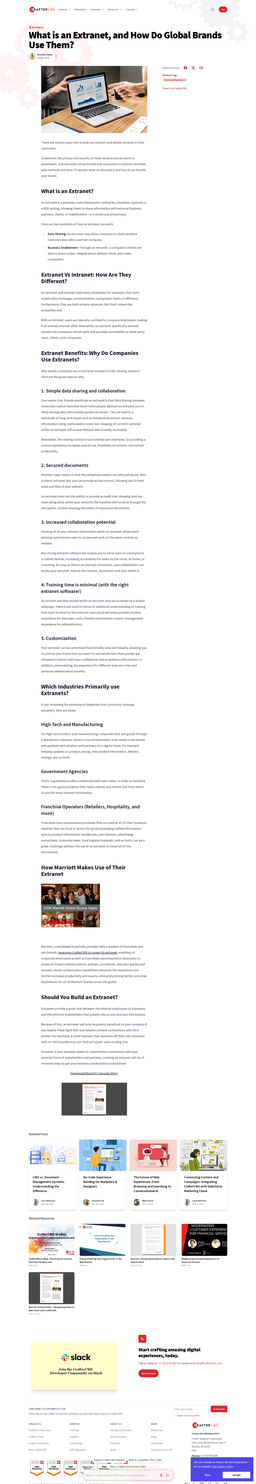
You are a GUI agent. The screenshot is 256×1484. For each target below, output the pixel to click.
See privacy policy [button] (222, 1466)
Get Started (148, 1373)
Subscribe (219, 1409)
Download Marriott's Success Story (94, 1073)
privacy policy (193, 1415)
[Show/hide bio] (56, 56)
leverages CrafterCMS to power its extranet (87, 952)
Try (223, 9)
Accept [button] (236, 1475)
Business (36, 27)
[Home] (42, 9)
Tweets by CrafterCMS (174, 88)
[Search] (213, 9)
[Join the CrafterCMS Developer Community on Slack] (74, 1365)
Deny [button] (207, 1475)
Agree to (188, 1415)
